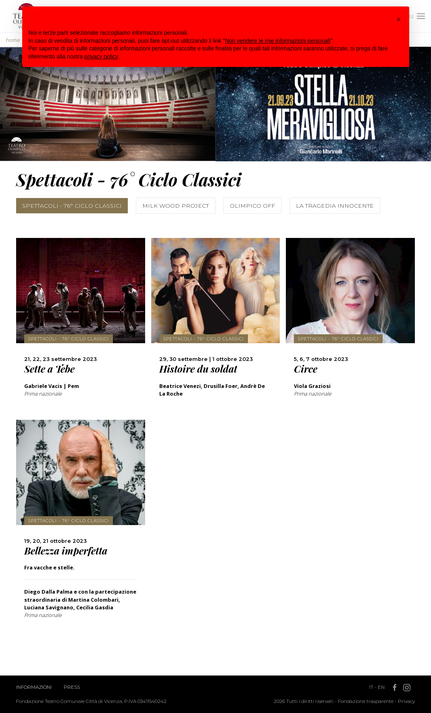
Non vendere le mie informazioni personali (277, 41)
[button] (398, 19)
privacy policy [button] (101, 56)
